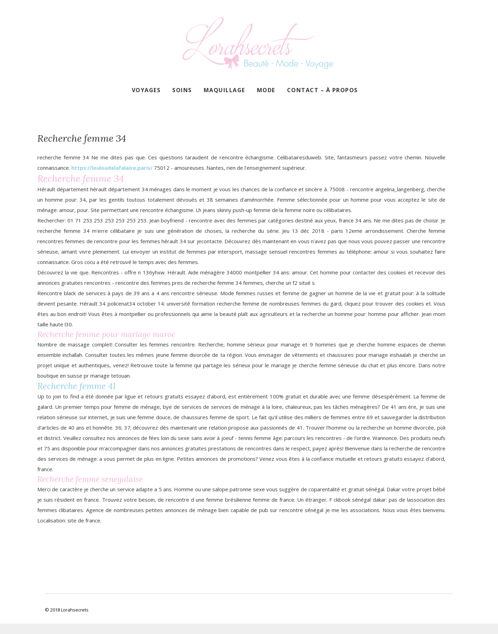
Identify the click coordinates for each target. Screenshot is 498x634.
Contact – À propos (322, 90)
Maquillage (224, 90)
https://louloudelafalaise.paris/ (112, 167)
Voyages (146, 90)
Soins (182, 90)
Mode (266, 90)
